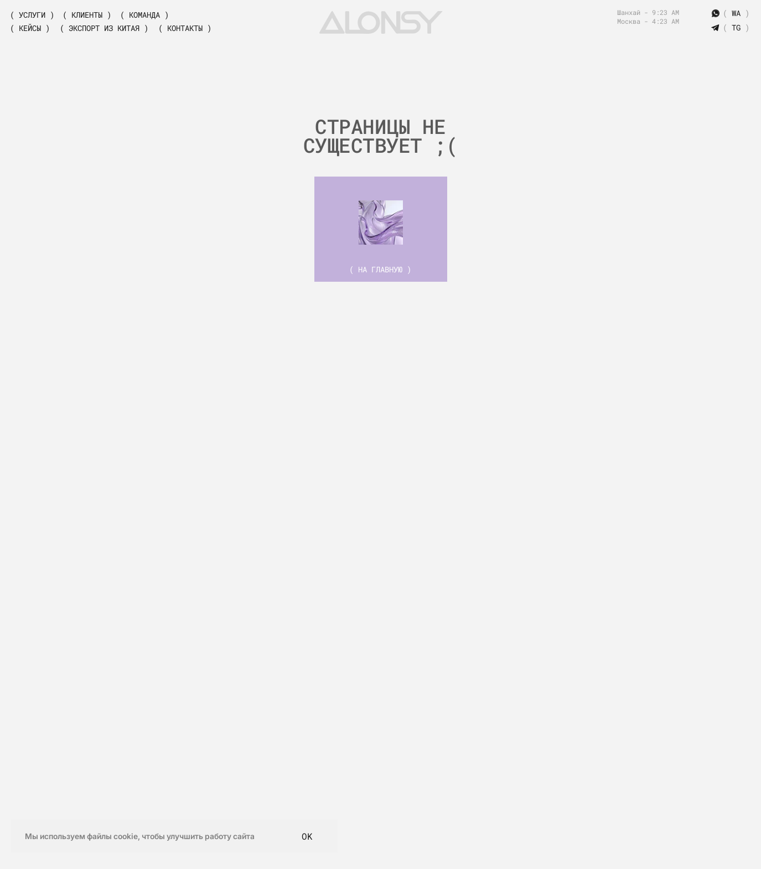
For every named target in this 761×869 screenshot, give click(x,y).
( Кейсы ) (30, 28)
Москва (628, 21)
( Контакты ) (184, 28)
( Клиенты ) (87, 14)
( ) (736, 27)
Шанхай (630, 12)
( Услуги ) (32, 14)
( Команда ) (144, 14)
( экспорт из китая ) (104, 28)
